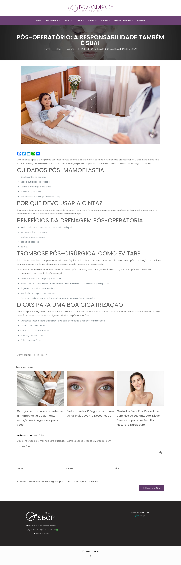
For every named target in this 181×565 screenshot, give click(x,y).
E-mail (70, 468)
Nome (21, 468)
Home (47, 48)
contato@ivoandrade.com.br (42, 525)
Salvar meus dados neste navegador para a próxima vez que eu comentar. (59, 481)
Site (117, 468)
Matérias (71, 48)
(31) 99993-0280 (48, 529)
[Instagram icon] (90, 556)
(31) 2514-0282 (33, 529)
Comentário (24, 446)
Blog (58, 48)
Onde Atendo (42, 533)
